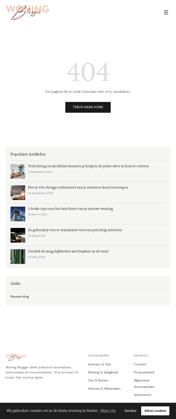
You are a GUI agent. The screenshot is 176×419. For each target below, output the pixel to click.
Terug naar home (88, 107)
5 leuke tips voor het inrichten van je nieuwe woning (70, 209)
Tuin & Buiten (98, 380)
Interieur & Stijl (99, 364)
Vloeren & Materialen (104, 388)
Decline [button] (130, 411)
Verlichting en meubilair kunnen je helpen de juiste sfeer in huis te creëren (88, 166)
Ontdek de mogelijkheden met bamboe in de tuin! (68, 251)
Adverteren (142, 395)
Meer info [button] (108, 411)
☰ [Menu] (166, 12)
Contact (140, 364)
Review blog (20, 296)
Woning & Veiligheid (103, 372)
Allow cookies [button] (155, 411)
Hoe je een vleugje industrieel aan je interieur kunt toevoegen (78, 187)
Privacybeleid (144, 372)
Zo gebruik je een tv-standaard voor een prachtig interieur (75, 230)
